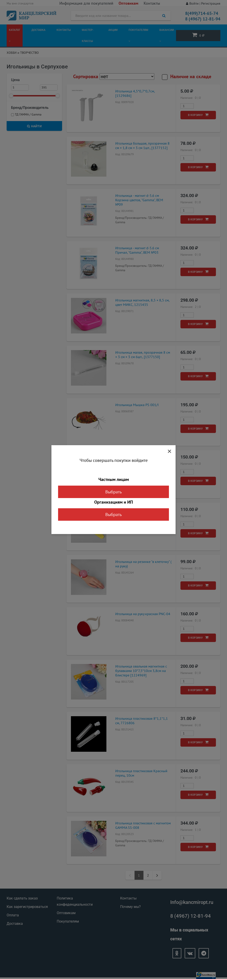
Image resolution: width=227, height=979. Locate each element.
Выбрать (113, 492)
